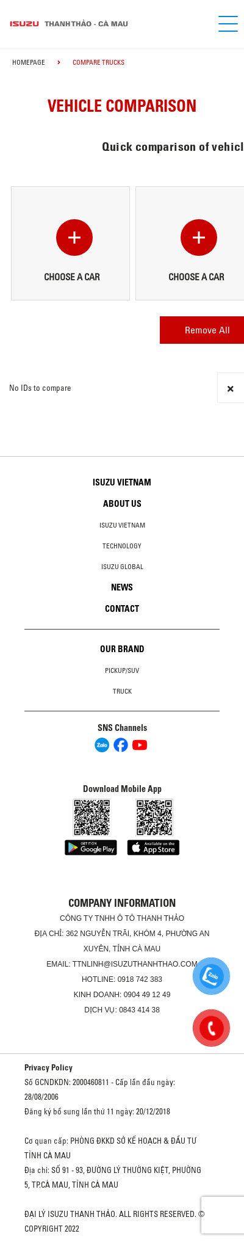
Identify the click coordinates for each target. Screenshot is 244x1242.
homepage (28, 62)
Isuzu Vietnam (122, 482)
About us (122, 503)
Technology (122, 546)
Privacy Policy (48, 1067)
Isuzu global (122, 566)
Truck (122, 691)
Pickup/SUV (122, 670)
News (122, 587)
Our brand (122, 649)
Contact (122, 608)
